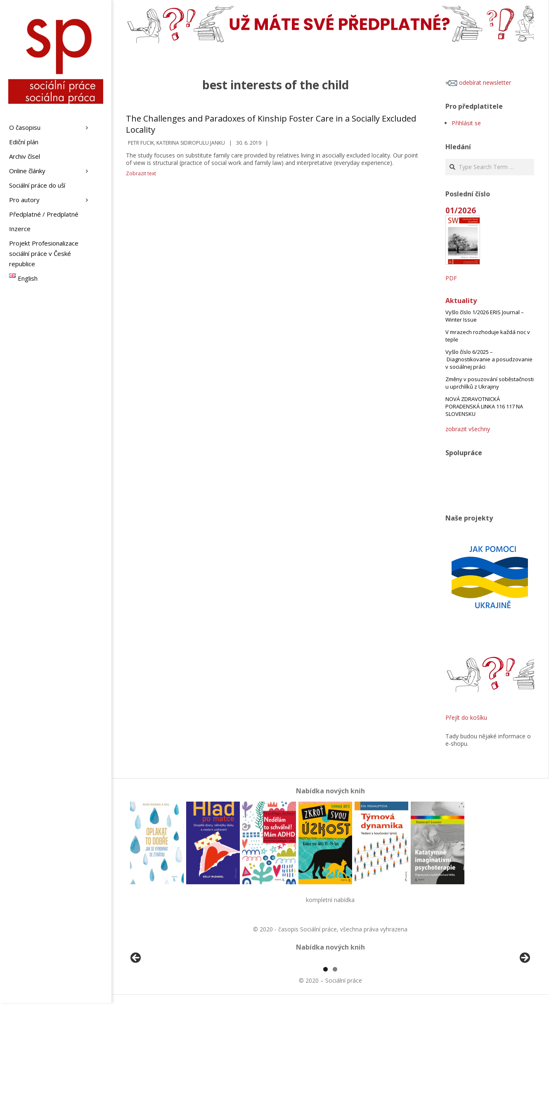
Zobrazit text (141, 173)
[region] (330, 1007)
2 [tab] (335, 1064)
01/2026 (460, 210)
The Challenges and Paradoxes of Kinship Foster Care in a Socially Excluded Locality (271, 124)
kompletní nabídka (330, 900)
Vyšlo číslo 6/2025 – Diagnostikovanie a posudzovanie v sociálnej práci (488, 359)
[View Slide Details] (159, 1007)
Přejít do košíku (466, 717)
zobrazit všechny (467, 429)
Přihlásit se (466, 123)
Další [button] (524, 1006)
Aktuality (461, 300)
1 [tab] (325, 1064)
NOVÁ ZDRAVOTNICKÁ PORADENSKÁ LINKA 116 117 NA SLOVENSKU (484, 406)
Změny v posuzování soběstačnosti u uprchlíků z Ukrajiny (489, 382)
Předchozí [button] (136, 1006)
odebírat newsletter (478, 82)
